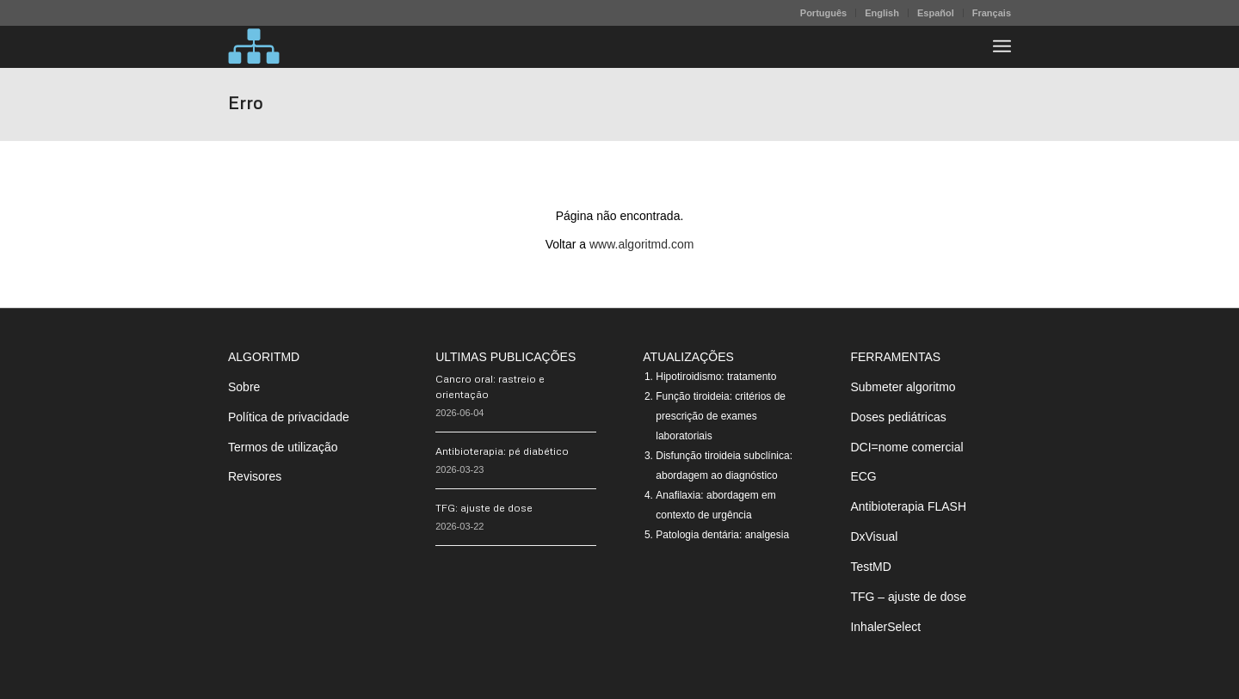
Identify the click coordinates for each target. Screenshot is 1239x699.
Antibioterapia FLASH (908, 506)
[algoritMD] (254, 46)
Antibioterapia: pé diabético (502, 451)
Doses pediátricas (898, 417)
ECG (863, 476)
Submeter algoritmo (902, 387)
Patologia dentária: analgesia (722, 535)
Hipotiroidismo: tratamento (716, 377)
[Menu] (1002, 46)
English (882, 13)
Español (935, 13)
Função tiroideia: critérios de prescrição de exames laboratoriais (721, 416)
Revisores (254, 476)
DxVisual (873, 536)
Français (991, 13)
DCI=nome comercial (906, 447)
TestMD (870, 566)
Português (823, 13)
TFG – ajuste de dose (908, 597)
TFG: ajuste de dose (484, 507)
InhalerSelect (885, 627)
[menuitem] (824, 13)
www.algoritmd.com (641, 244)
